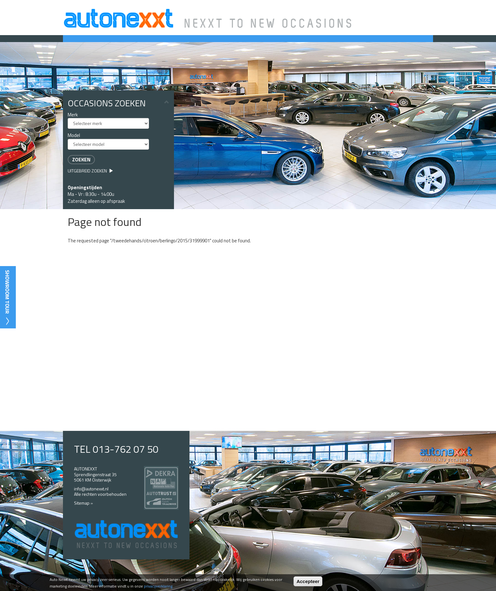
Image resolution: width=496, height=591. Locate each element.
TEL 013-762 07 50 (116, 449)
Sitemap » (83, 503)
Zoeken (81, 159)
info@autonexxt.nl (91, 488)
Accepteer (307, 581)
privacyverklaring (158, 586)
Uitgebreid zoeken (90, 170)
